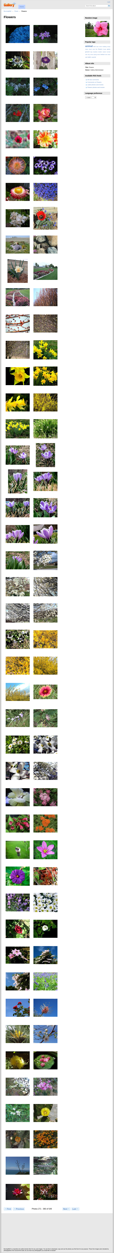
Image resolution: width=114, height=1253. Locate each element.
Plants (16, 11)
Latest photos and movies (95, 84)
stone (98, 54)
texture (103, 54)
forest (104, 49)
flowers (100, 49)
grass (108, 49)
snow (91, 54)
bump (108, 46)
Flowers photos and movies (95, 87)
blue (97, 46)
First (8, 1209)
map (91, 52)
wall (86, 57)
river (86, 54)
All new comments (93, 79)
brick (100, 46)
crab (93, 49)
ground (87, 52)
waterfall (94, 57)
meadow (95, 52)
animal (89, 46)
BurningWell (7, 11)
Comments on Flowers (94, 82)
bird (94, 46)
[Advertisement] (57, 1231)
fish (96, 49)
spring (95, 54)
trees (109, 54)
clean (86, 49)
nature (104, 52)
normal (108, 52)
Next (66, 1209)
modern (100, 52)
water (89, 57)
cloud (90, 49)
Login (108, 2)
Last (75, 1209)
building (105, 46)
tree (106, 54)
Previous (19, 1209)
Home (22, 7)
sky (89, 54)
